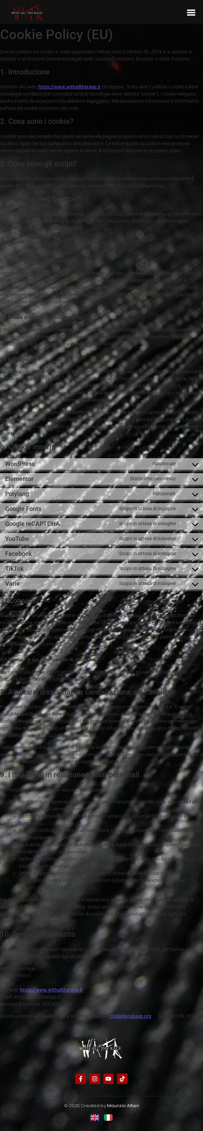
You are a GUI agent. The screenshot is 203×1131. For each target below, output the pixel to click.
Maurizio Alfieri (123, 1105)
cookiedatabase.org (130, 1016)
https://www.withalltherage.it (69, 86)
